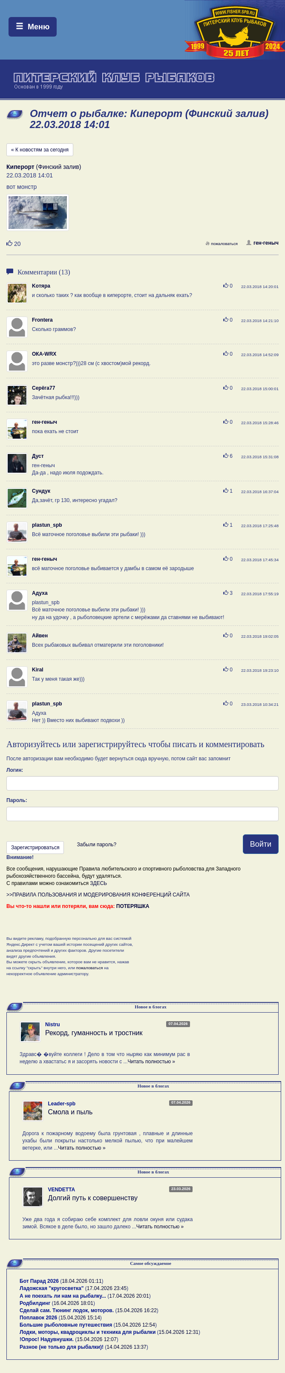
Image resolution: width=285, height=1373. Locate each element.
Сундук (41, 491)
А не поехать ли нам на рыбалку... (63, 1296)
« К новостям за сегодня (40, 150)
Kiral (37, 670)
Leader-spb (61, 1104)
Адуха (40, 593)
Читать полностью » (151, 1062)
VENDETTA (61, 1190)
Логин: (14, 770)
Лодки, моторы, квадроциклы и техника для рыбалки (87, 1332)
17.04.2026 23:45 (107, 1288)
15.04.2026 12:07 (96, 1339)
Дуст (38, 456)
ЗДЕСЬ (98, 883)
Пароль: (16, 800)
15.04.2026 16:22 (136, 1310)
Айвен (40, 636)
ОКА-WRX (44, 354)
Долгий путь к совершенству (93, 1198)
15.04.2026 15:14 (80, 1318)
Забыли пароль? (96, 845)
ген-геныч (262, 243)
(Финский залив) (43, 166)
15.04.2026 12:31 (179, 1332)
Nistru (52, 1025)
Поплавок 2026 (38, 1318)
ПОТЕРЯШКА (133, 906)
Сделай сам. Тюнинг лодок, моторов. (67, 1310)
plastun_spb (47, 525)
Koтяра (41, 286)
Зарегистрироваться (35, 848)
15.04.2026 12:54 (135, 1325)
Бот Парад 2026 (39, 1281)
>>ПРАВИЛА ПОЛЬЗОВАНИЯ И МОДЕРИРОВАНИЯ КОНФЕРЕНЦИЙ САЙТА (98, 895)
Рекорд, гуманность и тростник (94, 1032)
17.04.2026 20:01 (129, 1296)
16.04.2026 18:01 (73, 1303)
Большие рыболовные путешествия (66, 1325)
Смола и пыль (70, 1112)
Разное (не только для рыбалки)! (62, 1347)
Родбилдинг (35, 1303)
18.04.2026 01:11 (81, 1281)
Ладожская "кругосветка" (52, 1288)
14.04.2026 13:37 (126, 1347)
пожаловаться (221, 243)
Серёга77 (43, 388)
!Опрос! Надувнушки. (47, 1339)
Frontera (42, 320)
